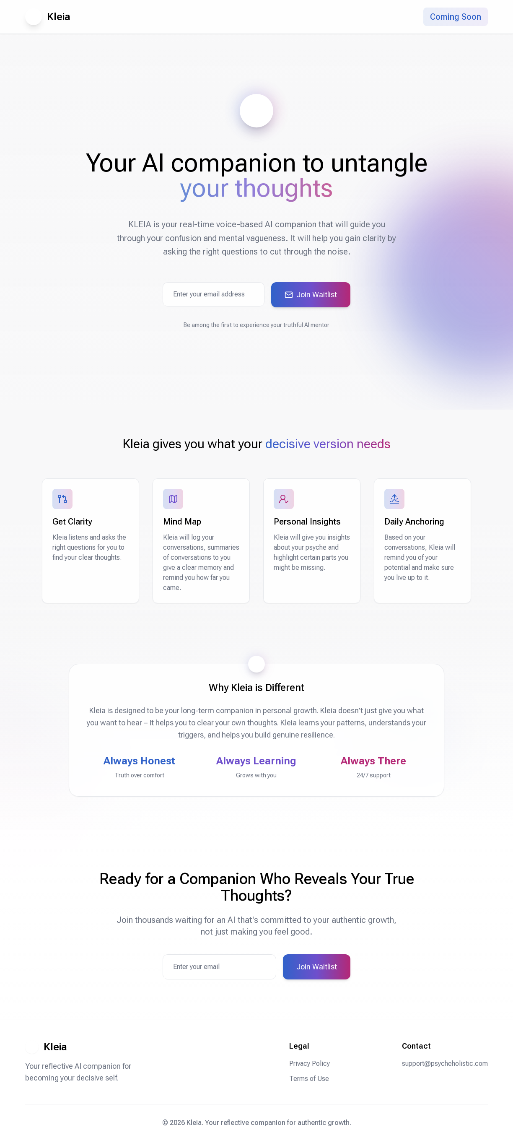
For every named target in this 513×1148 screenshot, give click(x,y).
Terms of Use (309, 1079)
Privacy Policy (309, 1063)
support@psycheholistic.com (445, 1063)
